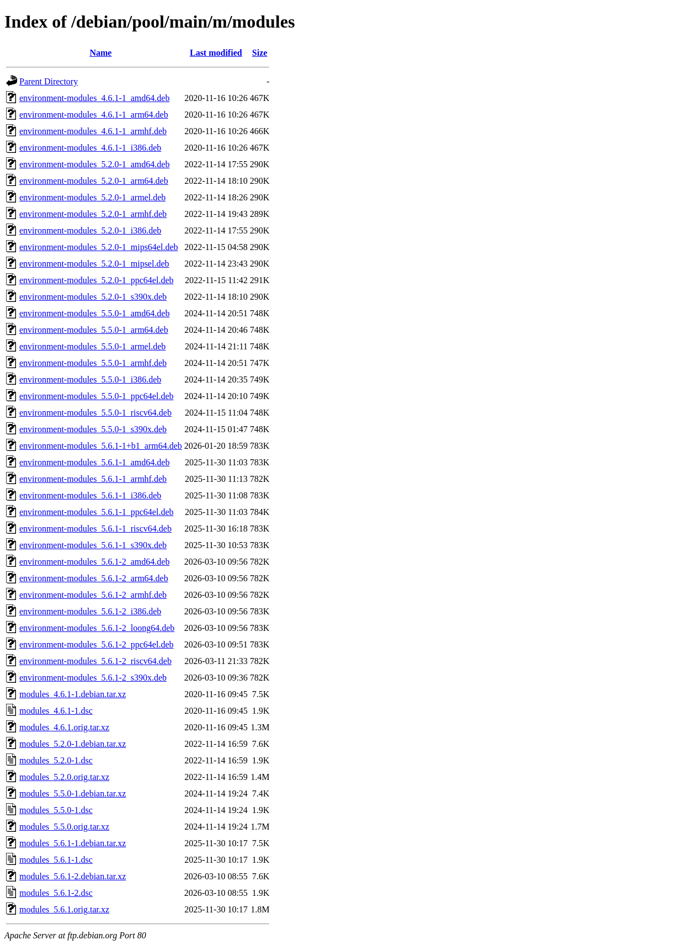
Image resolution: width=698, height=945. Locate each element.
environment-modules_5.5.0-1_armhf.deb (93, 363)
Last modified (216, 52)
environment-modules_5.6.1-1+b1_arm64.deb (100, 445)
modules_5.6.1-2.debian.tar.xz (72, 876)
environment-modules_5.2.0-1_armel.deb (92, 197)
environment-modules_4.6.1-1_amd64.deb (94, 98)
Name (100, 52)
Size (260, 52)
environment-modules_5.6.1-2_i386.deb (90, 611)
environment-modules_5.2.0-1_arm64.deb (93, 180)
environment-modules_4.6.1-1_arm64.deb (93, 114)
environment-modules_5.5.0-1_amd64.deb (94, 313)
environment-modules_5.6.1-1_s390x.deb (93, 545)
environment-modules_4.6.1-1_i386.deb (90, 147)
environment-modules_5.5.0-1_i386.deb (90, 379)
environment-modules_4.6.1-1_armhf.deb (93, 131)
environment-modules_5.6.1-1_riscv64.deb (95, 528)
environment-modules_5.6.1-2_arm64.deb (93, 578)
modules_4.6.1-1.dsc (56, 710)
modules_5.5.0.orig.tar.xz (64, 826)
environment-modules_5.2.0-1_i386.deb (90, 230)
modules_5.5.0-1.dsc (56, 810)
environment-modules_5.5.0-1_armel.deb (92, 346)
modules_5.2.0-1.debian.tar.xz (72, 743)
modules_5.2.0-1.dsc (56, 760)
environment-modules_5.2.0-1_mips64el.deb (98, 247)
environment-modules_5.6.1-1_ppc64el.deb (96, 512)
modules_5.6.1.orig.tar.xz (64, 909)
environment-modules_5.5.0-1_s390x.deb (93, 429)
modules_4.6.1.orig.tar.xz (64, 727)
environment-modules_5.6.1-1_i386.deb (90, 495)
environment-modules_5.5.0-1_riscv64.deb (95, 412)
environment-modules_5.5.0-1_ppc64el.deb (96, 396)
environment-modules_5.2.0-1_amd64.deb (94, 164)
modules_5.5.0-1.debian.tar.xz (72, 793)
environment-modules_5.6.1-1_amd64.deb (94, 462)
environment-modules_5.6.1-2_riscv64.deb (95, 661)
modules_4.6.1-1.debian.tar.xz (72, 694)
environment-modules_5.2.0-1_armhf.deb (93, 214)
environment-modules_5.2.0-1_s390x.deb (93, 296)
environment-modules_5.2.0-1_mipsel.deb (94, 263)
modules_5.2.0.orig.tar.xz (64, 777)
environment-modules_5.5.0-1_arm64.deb (93, 330)
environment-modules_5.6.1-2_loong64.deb (96, 628)
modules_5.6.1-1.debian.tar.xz (72, 843)
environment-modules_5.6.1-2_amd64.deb (94, 561)
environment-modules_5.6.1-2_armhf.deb (93, 594)
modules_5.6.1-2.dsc (56, 893)
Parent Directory (48, 81)
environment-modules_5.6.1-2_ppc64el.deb (96, 644)
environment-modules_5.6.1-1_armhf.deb (93, 479)
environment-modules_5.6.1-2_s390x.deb (93, 677)
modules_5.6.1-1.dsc (56, 859)
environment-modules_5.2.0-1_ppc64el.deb (96, 280)
